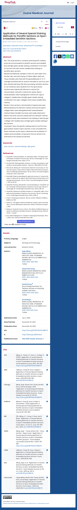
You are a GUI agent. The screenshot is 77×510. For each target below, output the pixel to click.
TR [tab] (41, 21)
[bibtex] (34, 28)
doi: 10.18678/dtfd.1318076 (32, 427)
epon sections (9, 146)
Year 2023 (8, 42)
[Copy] (47, 355)
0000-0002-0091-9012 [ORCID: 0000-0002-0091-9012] (30, 262)
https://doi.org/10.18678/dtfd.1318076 (14, 49)
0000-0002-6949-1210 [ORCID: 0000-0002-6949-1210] (30, 277)
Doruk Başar (38, 45)
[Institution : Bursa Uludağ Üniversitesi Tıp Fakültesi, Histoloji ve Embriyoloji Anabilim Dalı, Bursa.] (35, 288)
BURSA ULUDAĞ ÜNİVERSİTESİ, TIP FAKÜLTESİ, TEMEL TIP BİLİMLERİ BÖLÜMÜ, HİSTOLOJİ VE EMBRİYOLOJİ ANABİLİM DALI (34, 256)
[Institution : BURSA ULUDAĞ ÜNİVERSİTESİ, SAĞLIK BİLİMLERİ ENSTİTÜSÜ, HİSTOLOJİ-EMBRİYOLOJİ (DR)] (35, 273)
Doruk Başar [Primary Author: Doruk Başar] (26, 300)
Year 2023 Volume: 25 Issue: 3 (33, 339)
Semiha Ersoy (29, 45)
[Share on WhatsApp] (68, 57)
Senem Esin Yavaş (17, 45)
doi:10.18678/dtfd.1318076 (24, 380)
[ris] (41, 28)
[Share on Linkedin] (64, 57)
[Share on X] (60, 56)
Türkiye (24, 264)
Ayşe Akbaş (7, 45)
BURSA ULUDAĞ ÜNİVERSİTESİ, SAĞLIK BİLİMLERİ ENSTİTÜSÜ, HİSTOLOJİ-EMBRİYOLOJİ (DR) (34, 273)
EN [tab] (47, 21)
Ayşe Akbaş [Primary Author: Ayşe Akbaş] (26, 251)
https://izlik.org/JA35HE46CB (12, 51)
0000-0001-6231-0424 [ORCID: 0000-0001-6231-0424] (30, 310)
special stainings (21, 146)
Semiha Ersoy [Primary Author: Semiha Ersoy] (27, 284)
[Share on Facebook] (55, 57)
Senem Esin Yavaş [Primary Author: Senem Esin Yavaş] (28, 269)
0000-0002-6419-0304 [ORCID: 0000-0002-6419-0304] (30, 293)
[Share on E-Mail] (72, 57)
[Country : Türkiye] (24, 264)
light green (31, 146)
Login (72, 3)
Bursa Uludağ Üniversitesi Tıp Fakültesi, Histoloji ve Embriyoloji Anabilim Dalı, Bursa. (33, 288)
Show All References (24, 221)
